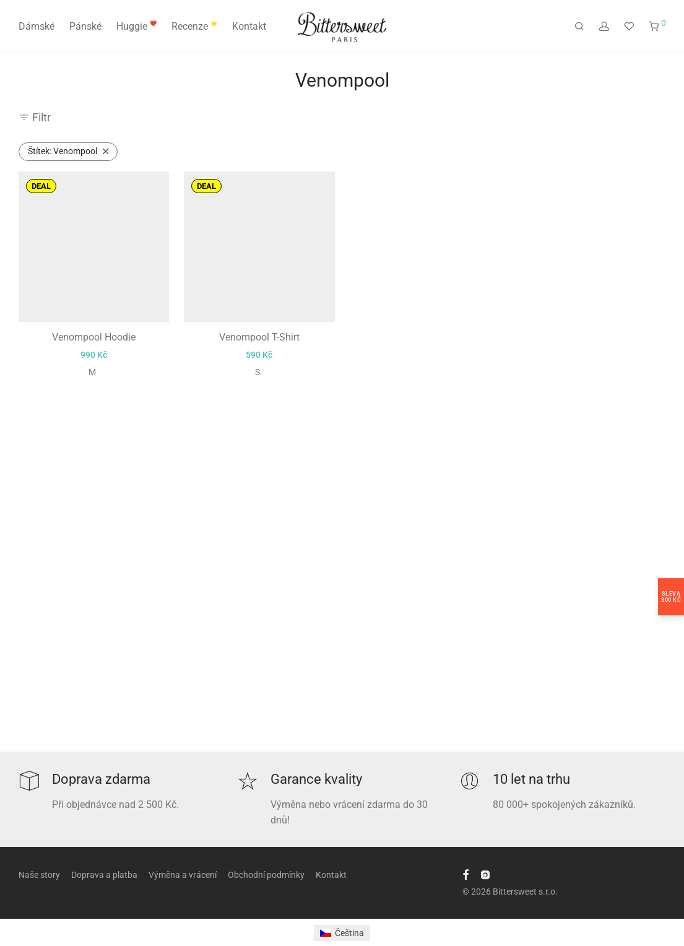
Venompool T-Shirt (259, 352)
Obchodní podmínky (266, 875)
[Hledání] (579, 26)
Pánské (85, 26)
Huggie (136, 26)
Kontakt (249, 26)
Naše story (39, 875)
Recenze (194, 26)
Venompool (62, 151)
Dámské (36, 26)
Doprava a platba (104, 875)
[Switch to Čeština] (342, 933)
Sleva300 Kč (671, 597)
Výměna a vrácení (183, 875)
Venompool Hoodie (94, 352)
